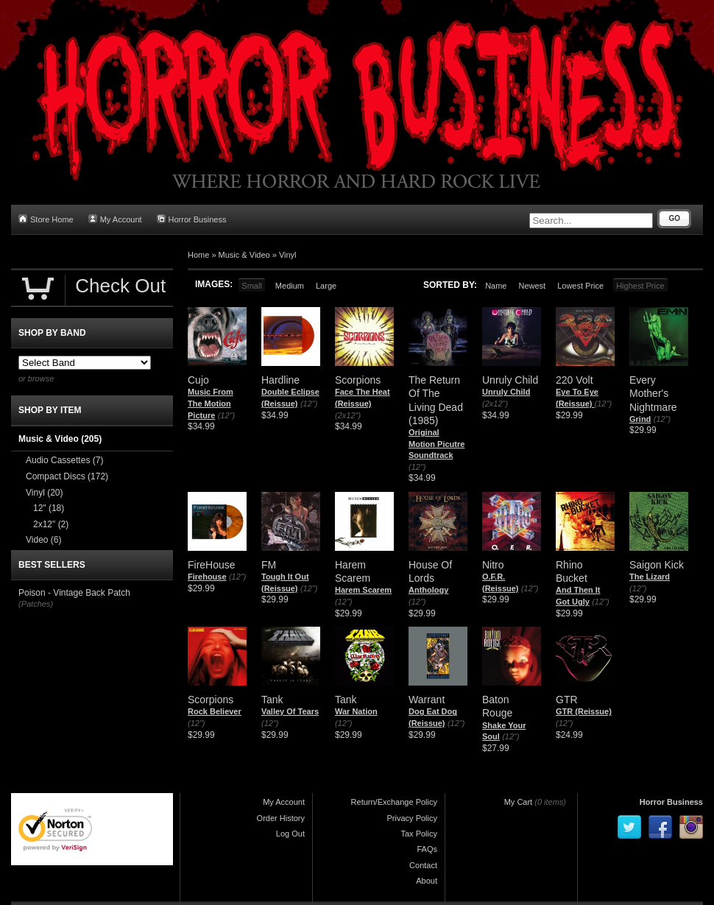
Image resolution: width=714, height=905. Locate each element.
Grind (640, 419)
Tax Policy (418, 833)
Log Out (290, 833)
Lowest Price (580, 285)
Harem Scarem (363, 589)
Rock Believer (214, 711)
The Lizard (649, 576)
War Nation (356, 711)
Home (198, 254)
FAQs (427, 849)
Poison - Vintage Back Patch (74, 593)
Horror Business (192, 219)
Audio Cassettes (64, 460)
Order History (281, 818)
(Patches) (35, 603)
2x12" (50, 524)
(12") (226, 415)
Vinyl (288, 254)
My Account (115, 219)
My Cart (518, 801)
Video (43, 540)
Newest (531, 285)
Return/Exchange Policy (394, 801)
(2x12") (348, 415)
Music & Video (244, 254)
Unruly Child (506, 391)
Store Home (46, 219)
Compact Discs (67, 476)
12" (48, 508)
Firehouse (207, 576)
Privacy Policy (412, 818)
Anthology (428, 589)
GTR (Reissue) (584, 711)
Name (495, 285)
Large (326, 285)
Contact (423, 865)
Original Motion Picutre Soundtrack (436, 443)
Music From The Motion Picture (210, 403)
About (426, 880)
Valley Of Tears (290, 711)
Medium (289, 285)
